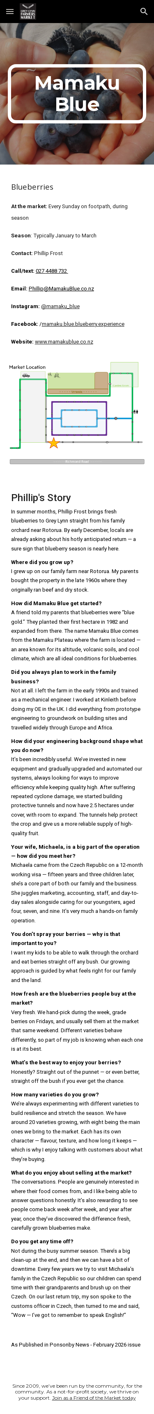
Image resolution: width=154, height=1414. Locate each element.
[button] (10, 11)
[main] (77, 93)
